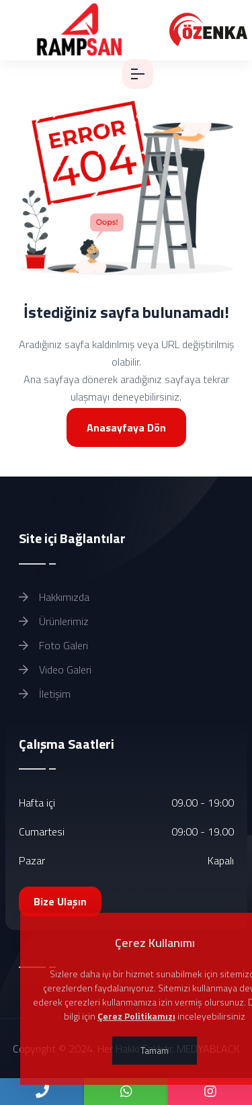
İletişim (45, 694)
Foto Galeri (53, 645)
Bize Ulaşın (60, 901)
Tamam (154, 1050)
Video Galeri (55, 669)
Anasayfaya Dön (126, 427)
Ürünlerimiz (54, 621)
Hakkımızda (54, 597)
